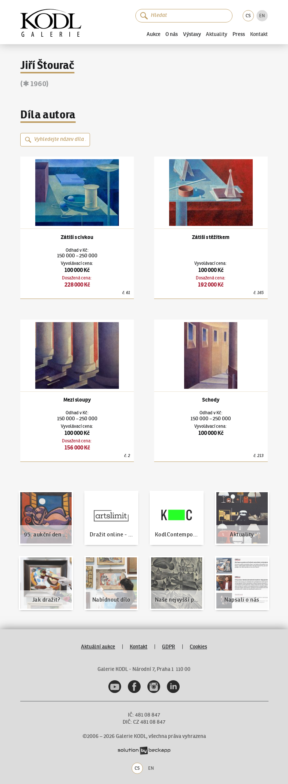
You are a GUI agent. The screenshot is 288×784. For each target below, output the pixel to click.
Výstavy (192, 34)
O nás (171, 34)
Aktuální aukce (98, 647)
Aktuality (216, 34)
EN (262, 15)
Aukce (153, 34)
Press (238, 34)
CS (248, 15)
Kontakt (259, 34)
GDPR (168, 647)
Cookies (198, 647)
